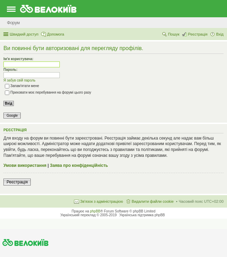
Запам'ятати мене (22, 86)
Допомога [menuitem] (55, 34)
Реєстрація (17, 182)
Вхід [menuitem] (220, 34)
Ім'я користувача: (18, 59)
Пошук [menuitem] (173, 34)
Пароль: (10, 70)
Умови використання (24, 165)
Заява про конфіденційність (79, 165)
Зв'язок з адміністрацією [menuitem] (101, 201)
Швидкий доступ (24, 34)
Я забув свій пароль (19, 80)
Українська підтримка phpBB (142, 215)
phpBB (95, 211)
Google (12, 115)
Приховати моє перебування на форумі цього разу (48, 92)
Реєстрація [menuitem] (197, 34)
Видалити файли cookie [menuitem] (153, 201)
